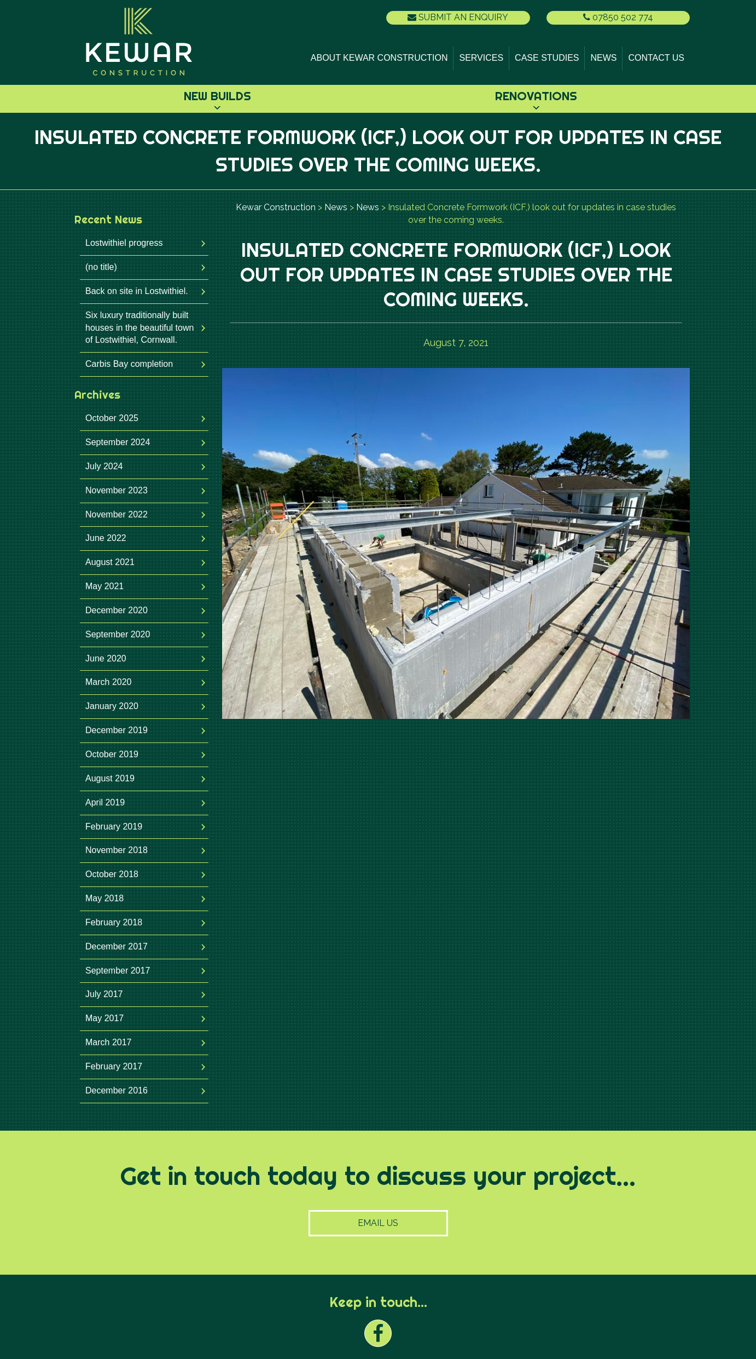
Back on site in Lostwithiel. (136, 291)
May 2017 (104, 1018)
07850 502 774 (618, 17)
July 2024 (104, 466)
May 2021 (104, 586)
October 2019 (111, 754)
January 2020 (111, 706)
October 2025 (111, 418)
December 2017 (116, 946)
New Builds (217, 95)
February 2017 (113, 1066)
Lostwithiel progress (123, 242)
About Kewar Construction (379, 57)
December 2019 (116, 730)
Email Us (378, 1223)
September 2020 (117, 634)
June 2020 (105, 658)
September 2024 (117, 442)
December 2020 (116, 610)
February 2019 (113, 826)
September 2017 (117, 970)
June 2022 (105, 538)
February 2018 (113, 922)
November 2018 (116, 850)
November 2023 (116, 490)
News (603, 57)
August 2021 (110, 562)
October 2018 (111, 874)
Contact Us (656, 57)
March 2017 (108, 1042)
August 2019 (110, 778)
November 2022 (116, 514)
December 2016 (116, 1090)
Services (481, 57)
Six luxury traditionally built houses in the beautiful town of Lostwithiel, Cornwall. (139, 327)
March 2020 (108, 682)
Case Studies (547, 57)
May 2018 (104, 898)
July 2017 (104, 994)
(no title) (101, 267)
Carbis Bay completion (129, 363)
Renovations (536, 95)
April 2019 (105, 802)
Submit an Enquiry (458, 17)
